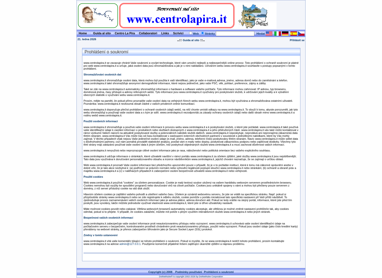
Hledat (260, 33)
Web (196, 33)
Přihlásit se (297, 40)
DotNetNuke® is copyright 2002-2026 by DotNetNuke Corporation (191, 276)
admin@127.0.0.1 (130, 243)
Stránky (210, 33)
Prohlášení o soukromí (219, 271)
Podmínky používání (188, 271)
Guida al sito (191, 40)
